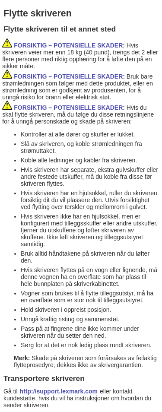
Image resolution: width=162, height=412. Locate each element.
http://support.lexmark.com (59, 391)
